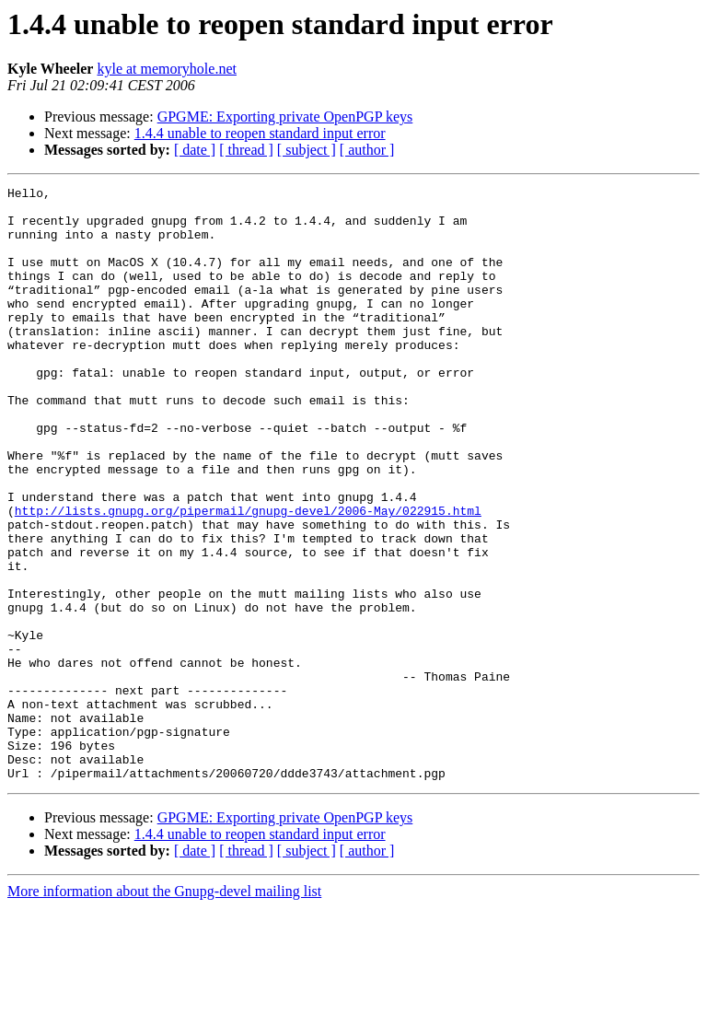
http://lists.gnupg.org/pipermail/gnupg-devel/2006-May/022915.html (248, 576)
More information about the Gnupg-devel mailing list (164, 1010)
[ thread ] (246, 149)
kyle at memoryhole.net (167, 68)
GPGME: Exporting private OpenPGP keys (285, 116)
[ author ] (367, 149)
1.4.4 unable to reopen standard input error (260, 133)
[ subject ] (306, 149)
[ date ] (194, 149)
